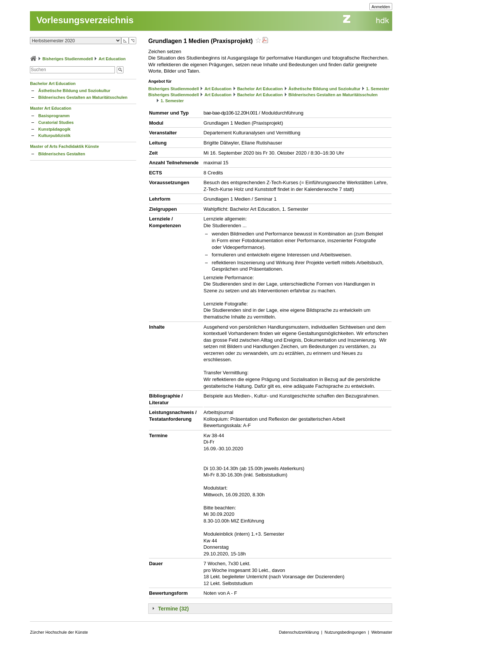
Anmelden (381, 6)
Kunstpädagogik (54, 129)
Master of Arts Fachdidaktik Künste (64, 146)
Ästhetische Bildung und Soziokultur (74, 90)
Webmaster (381, 632)
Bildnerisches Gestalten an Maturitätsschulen (82, 97)
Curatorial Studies (56, 122)
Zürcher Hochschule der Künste (59, 632)
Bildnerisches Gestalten (61, 154)
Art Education (112, 59)
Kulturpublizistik (54, 135)
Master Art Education (50, 108)
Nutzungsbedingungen (345, 632)
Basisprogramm (54, 115)
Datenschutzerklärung (299, 632)
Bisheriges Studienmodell (67, 59)
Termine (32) (173, 609)
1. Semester (377, 88)
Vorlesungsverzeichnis (85, 20)
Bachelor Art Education (53, 83)
